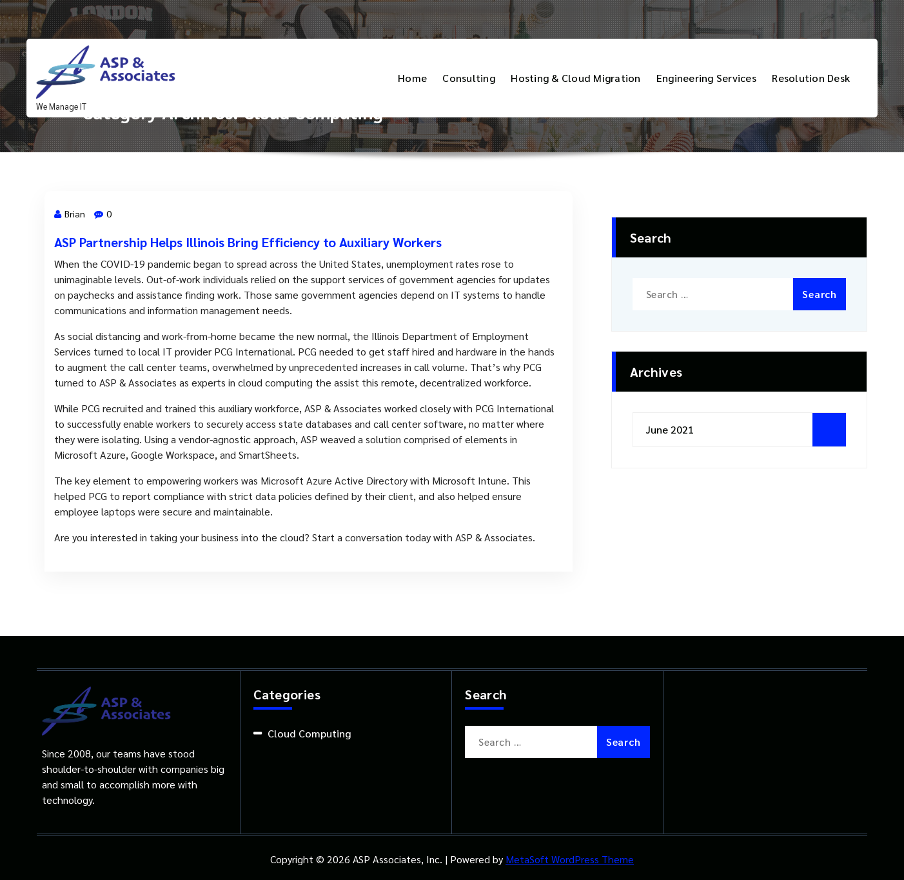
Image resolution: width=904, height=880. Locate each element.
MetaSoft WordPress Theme (570, 859)
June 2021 (670, 429)
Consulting (468, 78)
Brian (69, 213)
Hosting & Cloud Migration (575, 78)
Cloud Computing (309, 733)
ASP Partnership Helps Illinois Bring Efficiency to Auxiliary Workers (248, 242)
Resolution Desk (811, 78)
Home (412, 78)
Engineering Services (706, 78)
